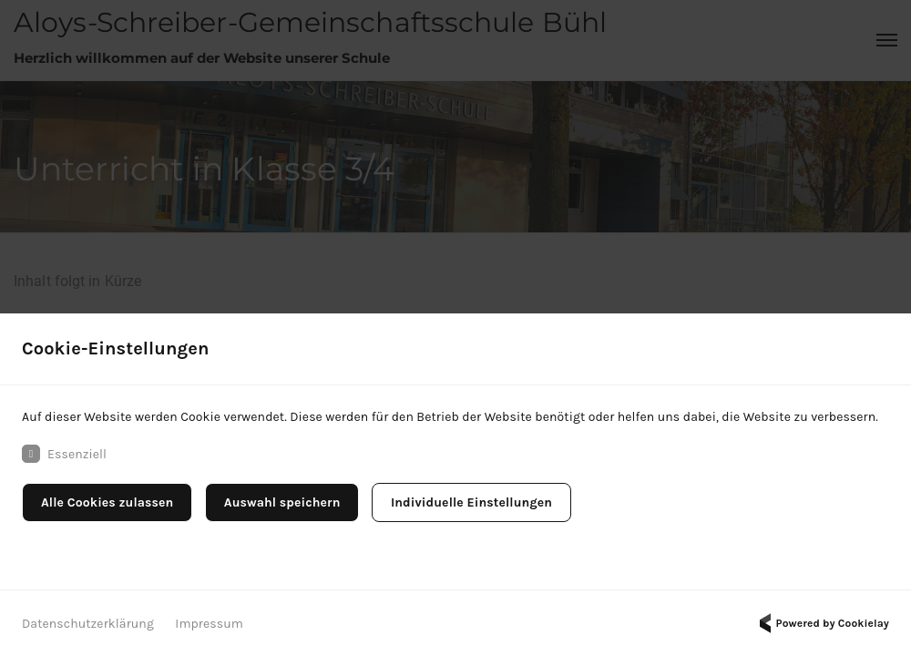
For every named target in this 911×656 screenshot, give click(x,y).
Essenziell (64, 454)
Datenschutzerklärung (88, 623)
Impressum (209, 623)
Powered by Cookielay (821, 623)
